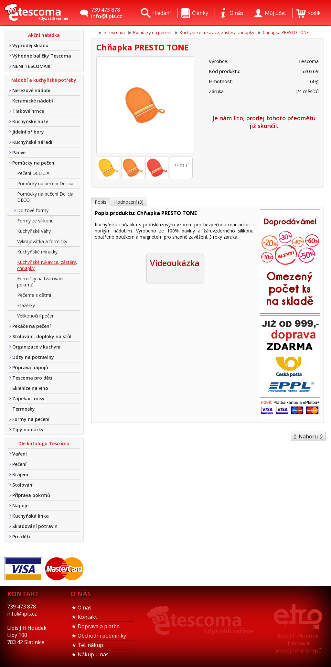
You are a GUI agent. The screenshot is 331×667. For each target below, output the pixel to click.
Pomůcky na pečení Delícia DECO (45, 197)
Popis (100, 202)
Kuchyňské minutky (37, 252)
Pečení (19, 464)
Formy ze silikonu (35, 221)
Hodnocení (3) (129, 202)
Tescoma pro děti (32, 378)
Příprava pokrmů (31, 495)
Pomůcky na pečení (34, 163)
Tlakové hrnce (28, 111)
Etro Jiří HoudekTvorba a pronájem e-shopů (298, 643)
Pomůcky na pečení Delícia (45, 183)
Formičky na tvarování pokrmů (40, 281)
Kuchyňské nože (30, 121)
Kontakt (87, 616)
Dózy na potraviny (33, 357)
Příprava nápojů (30, 367)
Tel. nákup (90, 645)
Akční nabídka (44, 35)
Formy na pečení (30, 419)
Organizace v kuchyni (36, 347)
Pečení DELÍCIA (33, 173)
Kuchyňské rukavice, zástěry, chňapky (47, 265)
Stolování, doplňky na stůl (41, 336)
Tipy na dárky (28, 429)
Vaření (19, 454)
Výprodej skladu (30, 45)
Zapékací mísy (28, 398)
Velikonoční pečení (36, 316)
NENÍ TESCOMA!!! (31, 66)
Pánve (19, 152)
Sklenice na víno (30, 388)
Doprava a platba (99, 626)
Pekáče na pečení (31, 326)
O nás (84, 607)
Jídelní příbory (28, 132)
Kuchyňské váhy (34, 231)
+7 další (181, 165)
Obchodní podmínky (102, 635)
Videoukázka (174, 262)
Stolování (23, 485)
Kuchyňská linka (30, 516)
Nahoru (308, 436)
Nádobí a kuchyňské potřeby (43, 80)
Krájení (20, 474)
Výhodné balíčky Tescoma (41, 56)
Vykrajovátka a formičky (42, 241)
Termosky (23, 409)
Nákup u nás (93, 654)
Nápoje (20, 505)
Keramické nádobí (32, 101)
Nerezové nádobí (31, 90)
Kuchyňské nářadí (32, 142)
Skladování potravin (35, 526)
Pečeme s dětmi (34, 295)
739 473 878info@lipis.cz (106, 12)
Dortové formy (32, 210)
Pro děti (21, 536)
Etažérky (26, 305)
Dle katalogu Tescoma (43, 443)
